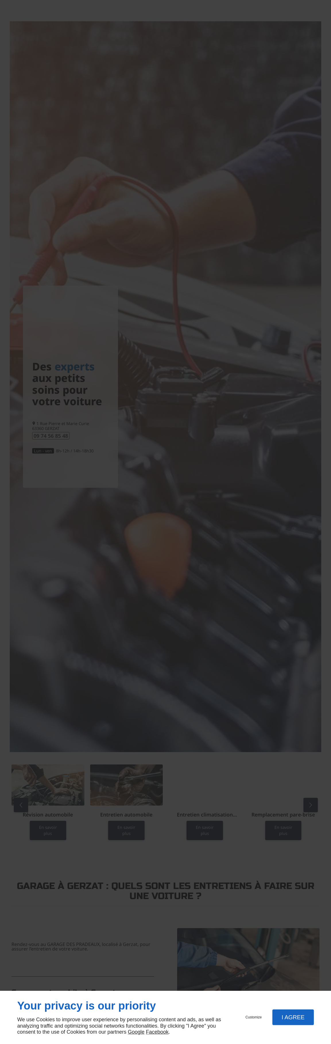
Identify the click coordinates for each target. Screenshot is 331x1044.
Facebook (157, 1032)
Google (136, 1032)
